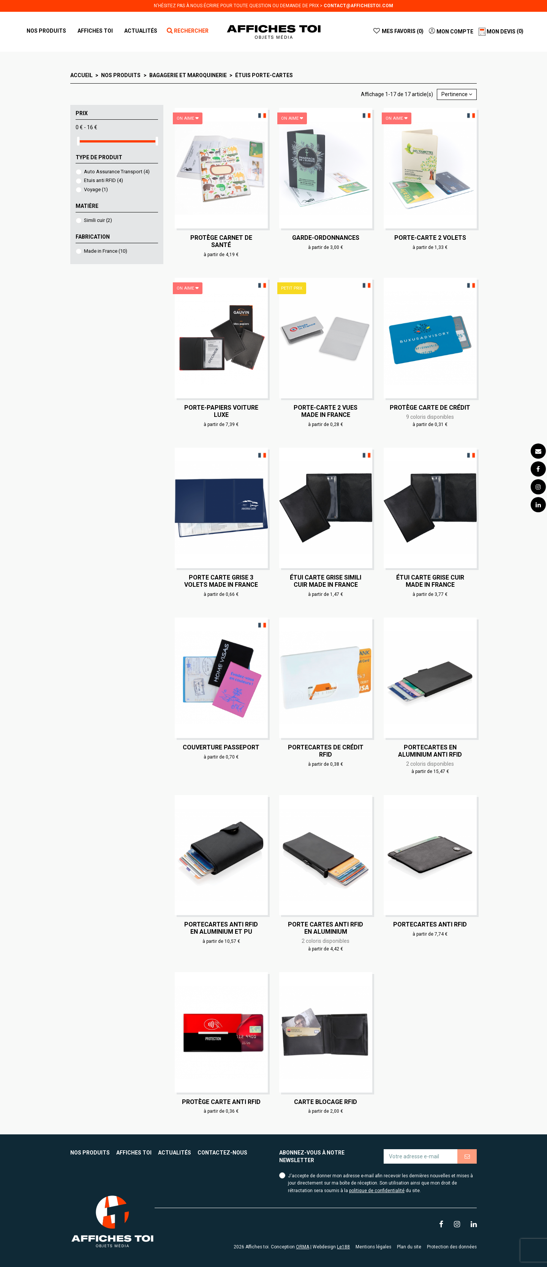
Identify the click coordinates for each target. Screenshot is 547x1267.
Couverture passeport (221, 747)
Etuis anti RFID (103, 180)
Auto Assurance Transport (117, 171)
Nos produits (90, 1153)
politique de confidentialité (377, 1190)
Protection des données (452, 1247)
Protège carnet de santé (221, 241)
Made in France (105, 251)
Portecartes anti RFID (430, 924)
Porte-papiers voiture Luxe (221, 411)
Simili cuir (98, 220)
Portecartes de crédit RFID (326, 751)
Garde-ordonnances (325, 237)
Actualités (174, 1153)
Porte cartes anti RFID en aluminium (325, 928)
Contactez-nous (222, 1153)
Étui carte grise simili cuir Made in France (325, 581)
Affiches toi (134, 1153)
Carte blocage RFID (325, 1101)
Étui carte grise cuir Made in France (430, 581)
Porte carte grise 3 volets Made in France (221, 581)
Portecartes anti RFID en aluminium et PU (221, 928)
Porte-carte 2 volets (430, 237)
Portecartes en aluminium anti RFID (430, 751)
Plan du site (409, 1247)
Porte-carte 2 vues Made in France (325, 411)
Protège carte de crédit (430, 407)
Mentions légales (373, 1247)
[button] (95, 30)
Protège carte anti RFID (221, 1101)
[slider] (78, 141)
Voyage (96, 189)
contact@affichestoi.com (358, 5)
